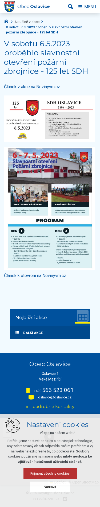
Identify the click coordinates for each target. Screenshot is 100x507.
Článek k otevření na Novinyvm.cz (35, 275)
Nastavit (50, 487)
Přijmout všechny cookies (50, 473)
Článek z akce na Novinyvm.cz (32, 86)
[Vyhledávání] (70, 6)
